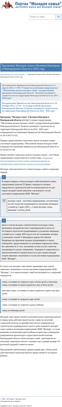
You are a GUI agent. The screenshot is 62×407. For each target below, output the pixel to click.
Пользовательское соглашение (10, 401)
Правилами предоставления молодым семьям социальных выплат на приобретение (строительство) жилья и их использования (26, 161)
